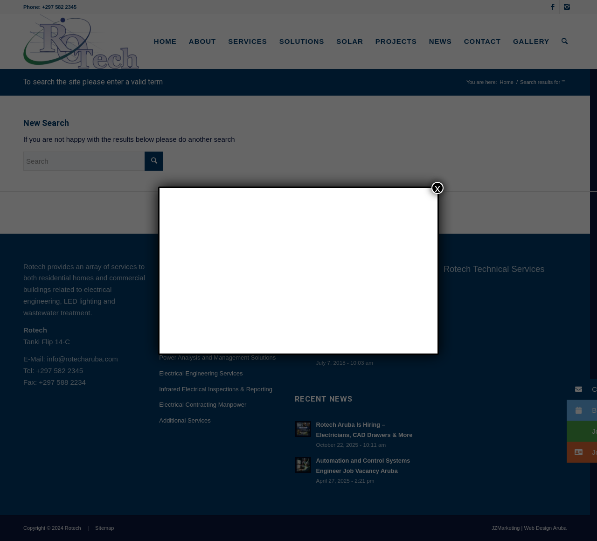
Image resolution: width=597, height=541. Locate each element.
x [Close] (437, 188)
